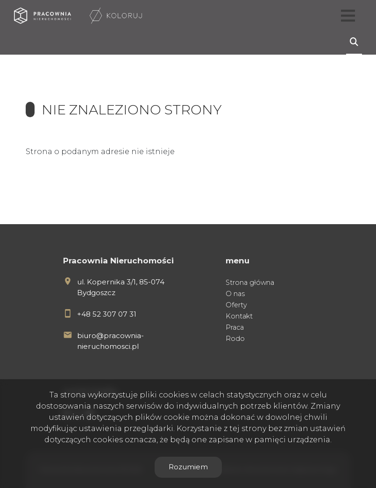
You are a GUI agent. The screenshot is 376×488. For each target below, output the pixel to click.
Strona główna (250, 282)
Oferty (236, 305)
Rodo (235, 338)
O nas (235, 294)
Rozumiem (188, 466)
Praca (235, 327)
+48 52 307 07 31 (106, 314)
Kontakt (239, 316)
